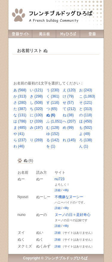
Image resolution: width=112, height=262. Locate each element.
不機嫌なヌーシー (69, 197)
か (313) (19, 96)
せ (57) (68, 103)
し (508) (36, 103)
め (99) (68, 127)
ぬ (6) (50, 115)
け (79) (68, 96)
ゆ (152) (52, 134)
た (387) (19, 109)
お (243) (85, 90)
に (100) (36, 115)
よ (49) (84, 134)
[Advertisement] (56, 68)
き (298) (36, 96)
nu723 (60, 179)
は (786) (19, 121)
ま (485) (19, 127)
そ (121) (85, 103)
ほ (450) (85, 121)
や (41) (18, 134)
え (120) (69, 90)
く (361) (52, 96)
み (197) (36, 127)
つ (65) (51, 109)
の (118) (85, 115)
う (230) (52, 90)
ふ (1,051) (54, 121)
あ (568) (19, 90)
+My (66, 190)
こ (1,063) (87, 96)
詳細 (58, 190)
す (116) (52, 103)
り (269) (36, 140)
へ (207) (69, 121)
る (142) (52, 140)
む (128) (52, 127)
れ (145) (69, 140)
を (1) (50, 146)
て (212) (69, 109)
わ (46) (18, 146)
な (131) (19, 115)
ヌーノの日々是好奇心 (72, 215)
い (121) (36, 90)
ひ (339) (36, 121)
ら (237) (19, 140)
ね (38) (68, 115)
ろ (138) (85, 140)
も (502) (85, 127)
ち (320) (36, 109)
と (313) (85, 109)
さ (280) (19, 103)
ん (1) (83, 146)
